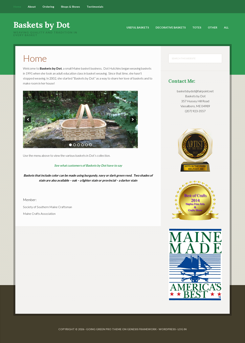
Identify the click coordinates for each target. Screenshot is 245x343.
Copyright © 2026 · (72, 329)
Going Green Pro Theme (104, 329)
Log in (182, 329)
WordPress (167, 329)
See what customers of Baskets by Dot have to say (88, 165)
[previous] (28, 119)
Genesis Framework (142, 329)
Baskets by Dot (41, 25)
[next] (133, 119)
